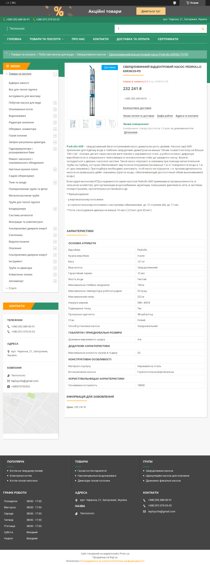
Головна (14, 39)
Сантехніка (15, 235)
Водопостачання (19, 241)
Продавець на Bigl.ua (105, 557)
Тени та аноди (17, 182)
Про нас (78, 39)
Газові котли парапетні (92, 470)
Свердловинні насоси (91, 54)
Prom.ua (124, 553)
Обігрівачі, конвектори (22, 129)
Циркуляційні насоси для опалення (167, 475)
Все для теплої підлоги (23, 89)
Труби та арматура (20, 267)
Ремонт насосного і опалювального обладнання (26, 160)
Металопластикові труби (24, 195)
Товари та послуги (45, 39)
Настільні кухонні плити (23, 169)
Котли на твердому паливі (26, 470)
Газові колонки (18, 135)
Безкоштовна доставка (137, 108)
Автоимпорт (16, 281)
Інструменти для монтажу (24, 96)
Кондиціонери (17, 208)
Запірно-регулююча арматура (27, 142)
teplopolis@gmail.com (24, 380)
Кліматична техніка (20, 274)
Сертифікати (168, 39)
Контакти (100, 39)
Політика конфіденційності (128, 561)
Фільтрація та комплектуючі (26, 221)
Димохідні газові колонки (94, 480)
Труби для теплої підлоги (24, 202)
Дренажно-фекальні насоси (163, 480)
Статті (12, 288)
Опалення (15, 248)
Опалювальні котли (21, 109)
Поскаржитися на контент (96, 561)
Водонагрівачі (17, 115)
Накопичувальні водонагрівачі (97, 475)
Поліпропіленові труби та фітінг (28, 189)
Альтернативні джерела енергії (28, 228)
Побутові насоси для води (56, 54)
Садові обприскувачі (21, 175)
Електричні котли (21, 475)
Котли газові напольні (24, 480)
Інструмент (15, 261)
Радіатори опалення (21, 122)
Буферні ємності (19, 82)
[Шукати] (203, 29)
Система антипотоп (21, 215)
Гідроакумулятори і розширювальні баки (21, 150)
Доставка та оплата (133, 39)
